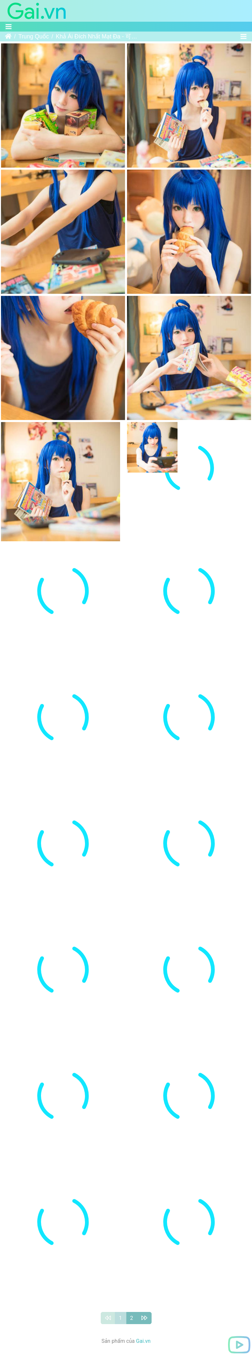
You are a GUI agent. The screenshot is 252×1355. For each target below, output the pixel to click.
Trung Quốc (33, 36)
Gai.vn (143, 1271)
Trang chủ (8, 36)
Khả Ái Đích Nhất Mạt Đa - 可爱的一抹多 (96, 36)
